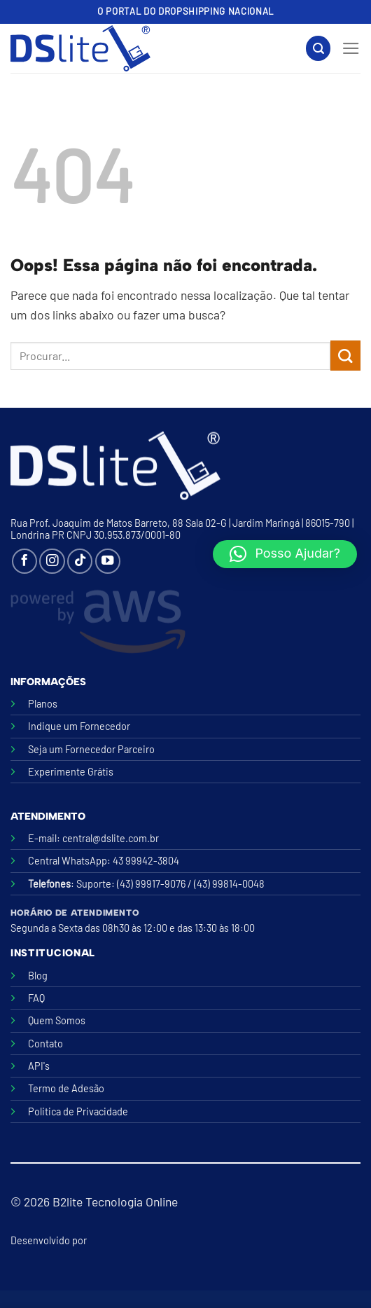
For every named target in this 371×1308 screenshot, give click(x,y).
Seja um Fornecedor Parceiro (91, 749)
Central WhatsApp (67, 861)
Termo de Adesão (66, 1088)
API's (39, 1066)
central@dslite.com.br (110, 838)
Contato (45, 1043)
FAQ (36, 998)
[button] (285, 554)
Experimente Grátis (70, 772)
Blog (38, 976)
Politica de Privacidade (78, 1111)
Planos (42, 704)
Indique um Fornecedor (79, 726)
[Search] (318, 48)
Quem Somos (56, 1020)
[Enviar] (345, 355)
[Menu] (351, 48)
